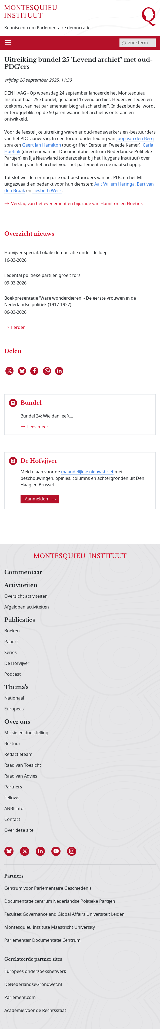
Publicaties (19, 620)
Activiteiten (21, 585)
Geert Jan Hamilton (41, 145)
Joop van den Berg (135, 138)
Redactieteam (18, 754)
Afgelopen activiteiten (26, 607)
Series (10, 652)
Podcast (12, 674)
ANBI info (14, 808)
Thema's (16, 687)
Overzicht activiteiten (26, 596)
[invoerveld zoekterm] (137, 42)
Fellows (11, 798)
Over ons (17, 722)
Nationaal (14, 698)
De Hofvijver (16, 663)
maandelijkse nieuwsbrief (87, 472)
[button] (12, 851)
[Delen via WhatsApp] (47, 371)
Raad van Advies (20, 776)
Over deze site (19, 830)
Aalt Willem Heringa (114, 184)
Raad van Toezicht (22, 765)
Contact (12, 819)
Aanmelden (40, 499)
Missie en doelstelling (26, 733)
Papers (11, 642)
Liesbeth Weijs (47, 190)
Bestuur (12, 743)
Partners (13, 787)
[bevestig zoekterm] (124, 43)
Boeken (12, 631)
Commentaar (23, 572)
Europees (14, 709)
